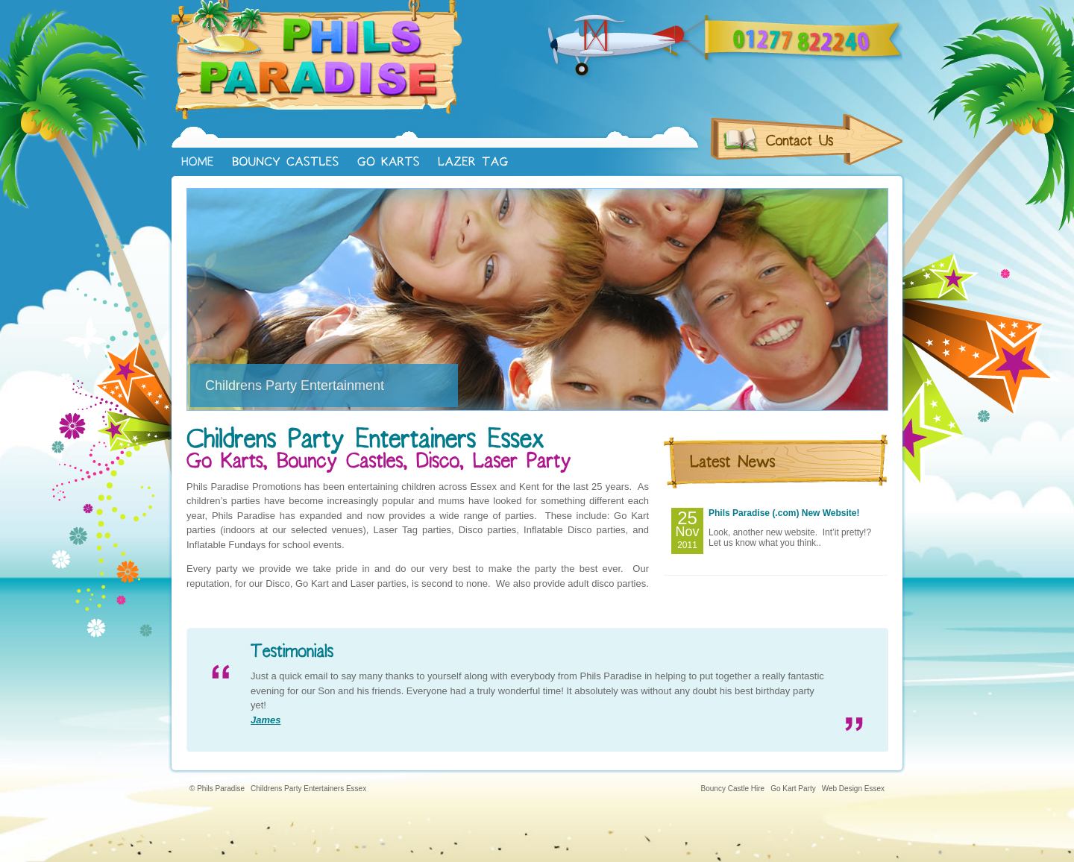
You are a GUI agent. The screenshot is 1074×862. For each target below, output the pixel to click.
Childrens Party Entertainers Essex (308, 788)
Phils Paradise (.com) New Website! (784, 513)
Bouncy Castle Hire (733, 788)
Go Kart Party (793, 788)
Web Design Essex (853, 788)
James (265, 720)
